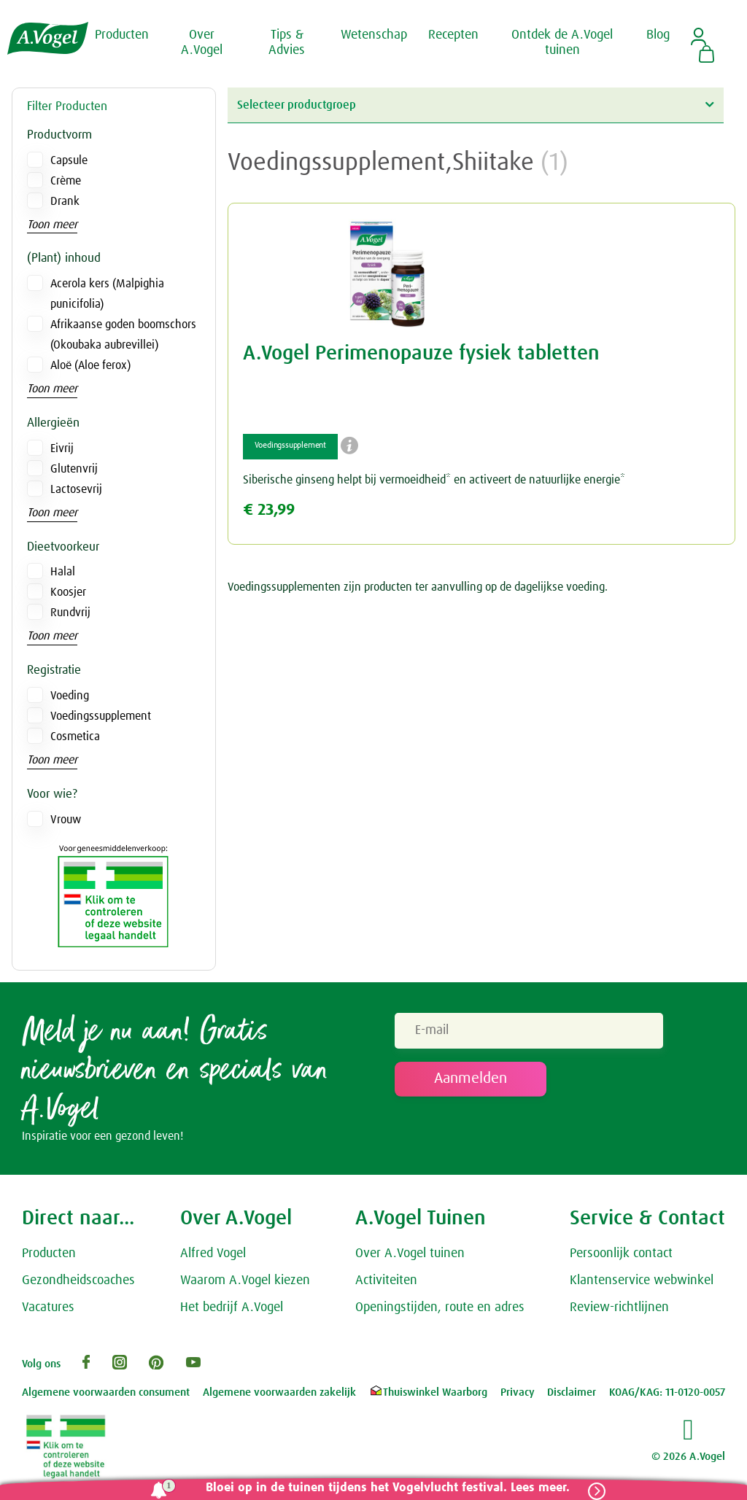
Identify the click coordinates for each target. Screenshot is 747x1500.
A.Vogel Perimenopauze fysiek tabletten (421, 353)
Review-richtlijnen (619, 1307)
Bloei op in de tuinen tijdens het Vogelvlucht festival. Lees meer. (388, 1488)
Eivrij (62, 448)
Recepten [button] (453, 35)
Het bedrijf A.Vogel (231, 1307)
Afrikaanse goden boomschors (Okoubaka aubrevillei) (123, 335)
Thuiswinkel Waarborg (427, 1392)
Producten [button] (122, 35)
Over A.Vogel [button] (201, 43)
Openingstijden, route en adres (440, 1307)
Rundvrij (70, 612)
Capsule (69, 160)
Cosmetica (75, 736)
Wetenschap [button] (374, 35)
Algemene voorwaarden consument (106, 1392)
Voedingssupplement (100, 716)
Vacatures (48, 1307)
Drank (65, 201)
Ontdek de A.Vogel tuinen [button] (562, 43)
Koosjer (68, 592)
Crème (65, 181)
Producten (49, 1253)
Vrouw (65, 819)
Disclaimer (571, 1392)
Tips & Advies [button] (286, 43)
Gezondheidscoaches (78, 1280)
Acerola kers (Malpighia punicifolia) (107, 294)
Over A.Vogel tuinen (410, 1253)
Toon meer (52, 224)
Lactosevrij (76, 489)
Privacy (517, 1392)
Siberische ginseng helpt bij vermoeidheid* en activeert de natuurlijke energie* (434, 480)
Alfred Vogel (213, 1253)
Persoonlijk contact (621, 1253)
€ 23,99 (269, 510)
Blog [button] (658, 35)
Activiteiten (386, 1280)
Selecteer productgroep (475, 105)
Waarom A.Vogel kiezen (245, 1280)
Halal (62, 572)
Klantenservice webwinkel (641, 1280)
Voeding (69, 696)
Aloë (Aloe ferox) (90, 365)
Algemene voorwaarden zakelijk (279, 1392)
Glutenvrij (74, 469)
